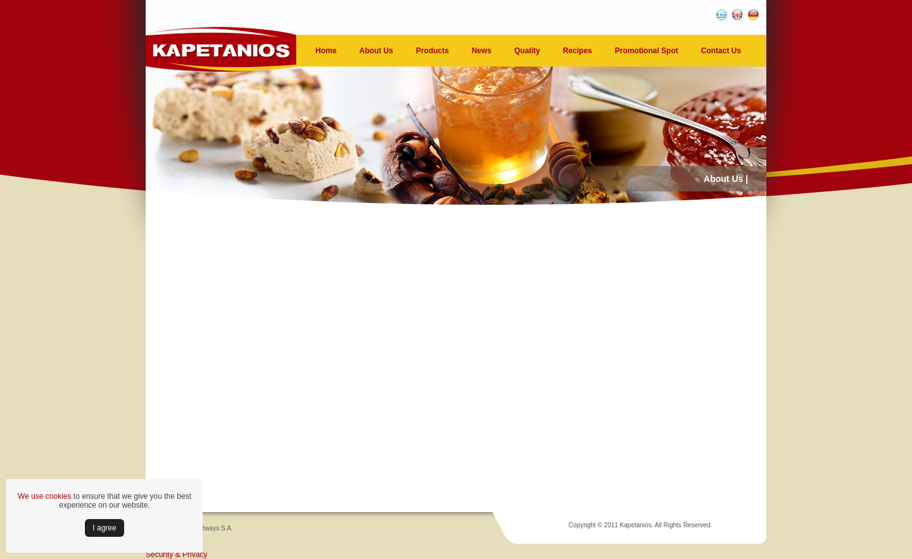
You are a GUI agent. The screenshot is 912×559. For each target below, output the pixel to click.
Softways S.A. (213, 528)
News (481, 50)
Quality (527, 50)
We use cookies (45, 496)
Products (432, 50)
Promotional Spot (646, 50)
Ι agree (104, 528)
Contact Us (721, 50)
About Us (376, 50)
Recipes (577, 50)
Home (325, 50)
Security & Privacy (176, 554)
